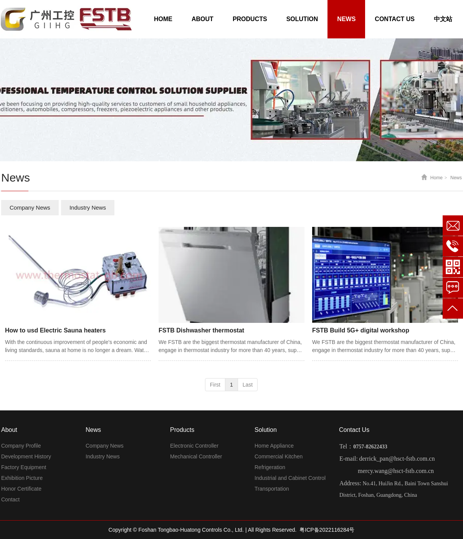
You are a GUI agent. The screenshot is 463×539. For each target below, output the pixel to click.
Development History (26, 456)
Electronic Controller (194, 446)
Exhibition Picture (22, 478)
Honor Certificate (21, 489)
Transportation (272, 489)
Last (248, 385)
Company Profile (21, 446)
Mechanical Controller (196, 456)
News (456, 177)
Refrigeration (270, 467)
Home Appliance (274, 446)
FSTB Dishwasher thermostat (201, 330)
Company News (105, 446)
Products (182, 430)
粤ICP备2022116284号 (326, 530)
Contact (10, 499)
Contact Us (354, 430)
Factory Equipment (23, 467)
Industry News (103, 456)
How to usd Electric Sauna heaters (55, 330)
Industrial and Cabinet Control (290, 478)
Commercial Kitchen (279, 456)
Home (436, 177)
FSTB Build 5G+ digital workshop (360, 330)
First (215, 385)
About (9, 430)
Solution (266, 430)
